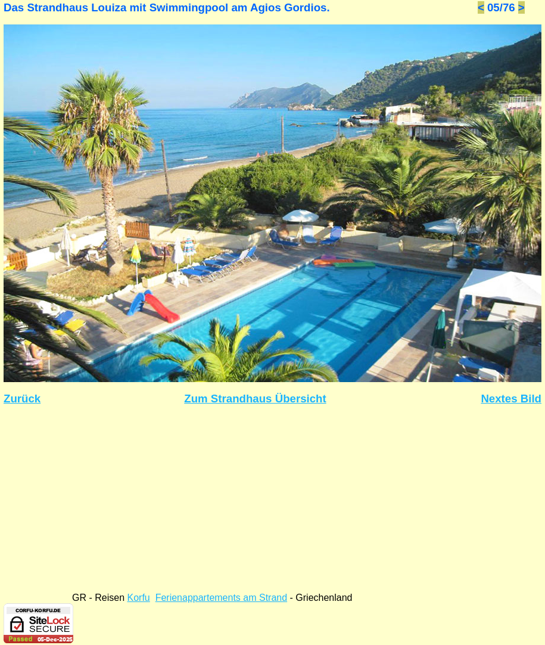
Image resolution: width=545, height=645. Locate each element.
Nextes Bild (511, 398)
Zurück (22, 398)
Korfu (138, 598)
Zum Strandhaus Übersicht (255, 398)
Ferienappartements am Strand (221, 598)
